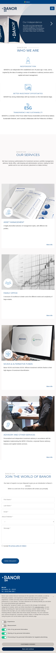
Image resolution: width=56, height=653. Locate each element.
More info (49, 381)
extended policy (39, 607)
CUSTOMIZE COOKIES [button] (28, 644)
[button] (53, 596)
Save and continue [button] (28, 649)
